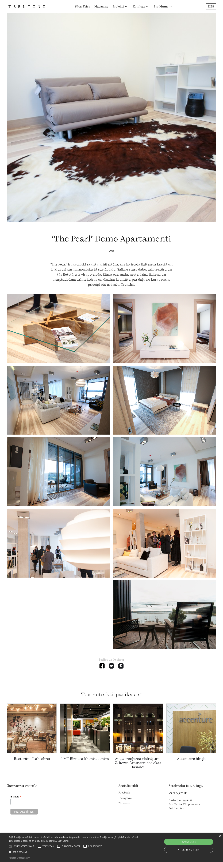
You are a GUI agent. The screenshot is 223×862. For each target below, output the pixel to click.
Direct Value (82, 6)
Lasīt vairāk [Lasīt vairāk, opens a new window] (63, 840)
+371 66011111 (178, 793)
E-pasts (15, 796)
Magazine (101, 6)
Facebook (124, 792)
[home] (26, 6)
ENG (211, 6)
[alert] (111, 847)
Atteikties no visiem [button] (188, 849)
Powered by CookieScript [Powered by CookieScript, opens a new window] (19, 858)
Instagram (125, 798)
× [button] (220, 836)
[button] (120, 7)
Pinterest (124, 803)
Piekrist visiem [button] (188, 841)
